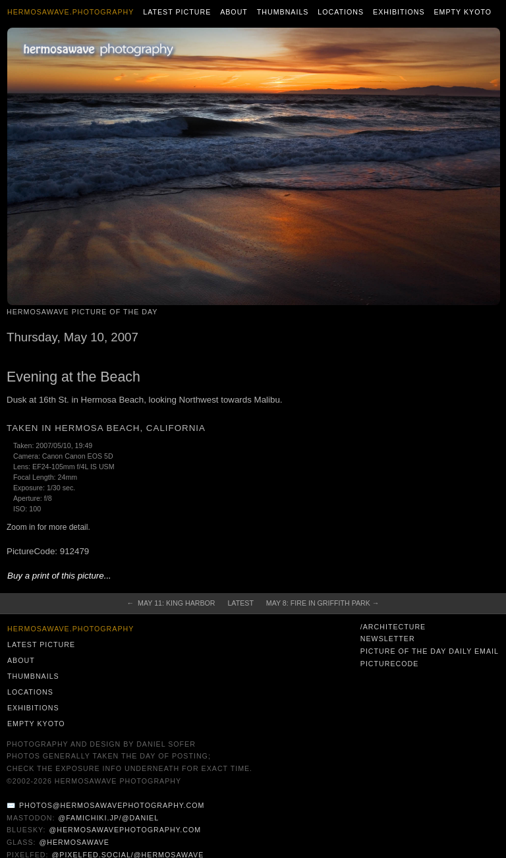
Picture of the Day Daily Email (429, 651)
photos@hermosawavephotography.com (111, 805)
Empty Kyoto (463, 12)
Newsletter (387, 639)
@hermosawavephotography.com (125, 830)
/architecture (393, 627)
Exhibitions (399, 12)
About (234, 12)
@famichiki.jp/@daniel (108, 818)
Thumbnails (283, 12)
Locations (341, 12)
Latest (240, 603)
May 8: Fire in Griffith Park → (323, 603)
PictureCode (389, 664)
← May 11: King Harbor (171, 603)
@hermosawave (74, 842)
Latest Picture (177, 12)
